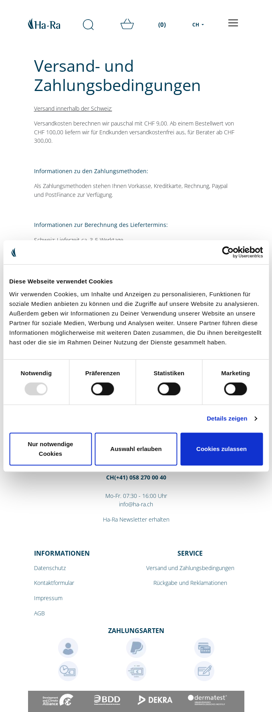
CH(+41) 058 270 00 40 (136, 477)
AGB (39, 613)
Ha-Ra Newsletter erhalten (136, 519)
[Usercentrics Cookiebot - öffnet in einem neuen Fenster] (228, 252)
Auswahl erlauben (135, 448)
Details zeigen (227, 418)
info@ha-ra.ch (136, 504)
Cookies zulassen (221, 448)
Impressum (48, 598)
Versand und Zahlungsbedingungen (190, 568)
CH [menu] (196, 24)
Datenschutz (50, 568)
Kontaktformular (54, 583)
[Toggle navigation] (233, 22)
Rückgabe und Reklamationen (190, 583)
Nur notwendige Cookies (50, 449)
